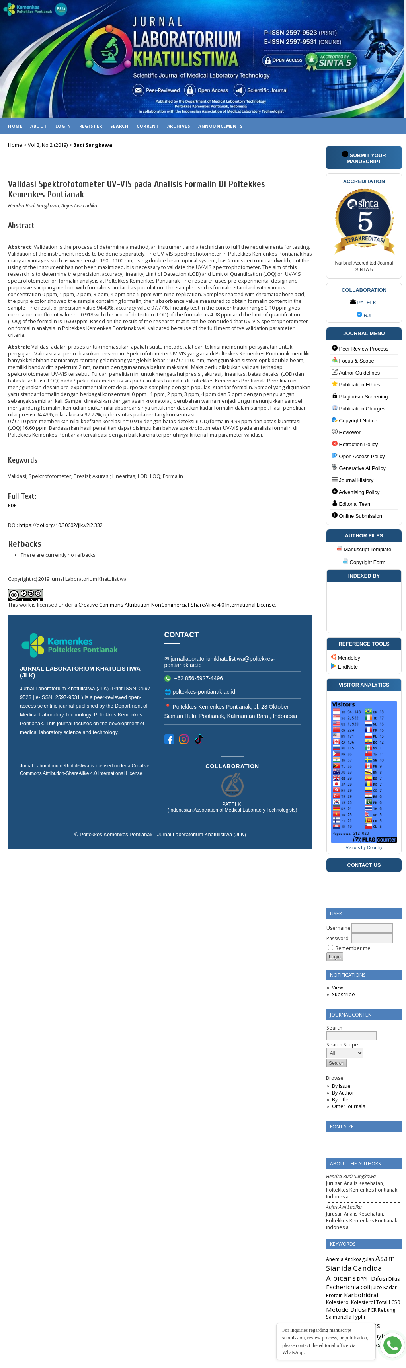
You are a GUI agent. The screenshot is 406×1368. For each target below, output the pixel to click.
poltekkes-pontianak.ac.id (203, 692)
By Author (343, 1092)
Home (15, 126)
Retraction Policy (355, 444)
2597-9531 (68, 697)
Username (338, 928)
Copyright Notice (354, 420)
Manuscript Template (364, 549)
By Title (340, 1099)
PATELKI (364, 303)
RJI (364, 315)
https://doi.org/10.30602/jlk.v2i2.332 (61, 525)
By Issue (341, 1086)
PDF (12, 505)
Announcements (220, 126)
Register (90, 126)
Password (337, 938)
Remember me (353, 948)
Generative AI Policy (359, 467)
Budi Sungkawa (92, 145)
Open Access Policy (358, 456)
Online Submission (357, 515)
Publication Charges (358, 408)
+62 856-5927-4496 (193, 678)
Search (119, 126)
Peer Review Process (360, 348)
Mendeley (345, 657)
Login (63, 126)
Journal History (352, 479)
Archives (178, 126)
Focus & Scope (353, 360)
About (38, 126)
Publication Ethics (356, 384)
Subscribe (343, 994)
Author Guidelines (356, 372)
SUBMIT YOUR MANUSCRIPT (364, 157)
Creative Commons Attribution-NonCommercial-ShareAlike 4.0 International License (176, 604)
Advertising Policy (356, 491)
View (337, 987)
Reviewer (346, 432)
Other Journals (348, 1106)
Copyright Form (364, 562)
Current (148, 126)
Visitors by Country (363, 847)
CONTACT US (364, 865)
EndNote (344, 667)
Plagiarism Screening (360, 396)
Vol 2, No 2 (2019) (48, 145)
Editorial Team (352, 503)
